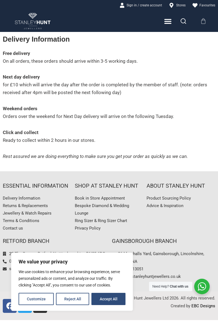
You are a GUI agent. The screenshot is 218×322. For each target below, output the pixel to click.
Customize (36, 299)
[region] (72, 282)
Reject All (72, 299)
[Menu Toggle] (168, 21)
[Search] (183, 21)
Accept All (108, 299)
